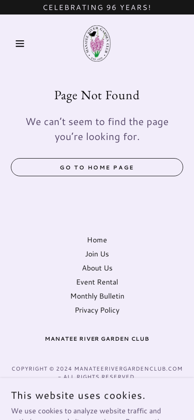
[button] (24, 43)
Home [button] (97, 239)
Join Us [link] (97, 253)
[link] (97, 43)
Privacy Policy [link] (97, 309)
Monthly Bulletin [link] (97, 295)
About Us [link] (97, 267)
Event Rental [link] (97, 281)
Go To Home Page (97, 167)
